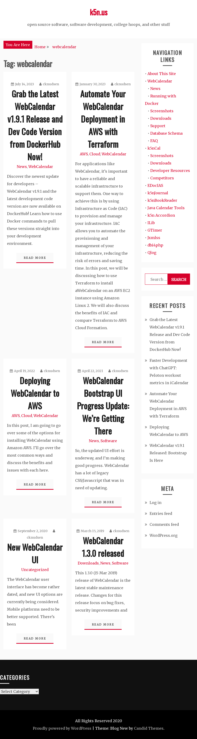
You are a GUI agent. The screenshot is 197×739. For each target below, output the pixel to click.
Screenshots (162, 111)
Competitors (162, 178)
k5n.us (98, 12)
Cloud (94, 154)
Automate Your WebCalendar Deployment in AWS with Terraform (103, 118)
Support (157, 125)
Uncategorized (35, 569)
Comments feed (164, 524)
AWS (84, 154)
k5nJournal (157, 193)
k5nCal (153, 148)
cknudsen (49, 84)
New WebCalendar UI (35, 553)
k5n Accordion (161, 215)
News (22, 166)
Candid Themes (149, 728)
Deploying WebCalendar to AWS (35, 393)
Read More (35, 258)
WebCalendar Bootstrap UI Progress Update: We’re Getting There (103, 405)
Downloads (88, 563)
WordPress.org (163, 535)
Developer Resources (170, 170)
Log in (155, 502)
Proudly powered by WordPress (62, 728)
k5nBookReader (162, 200)
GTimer (154, 230)
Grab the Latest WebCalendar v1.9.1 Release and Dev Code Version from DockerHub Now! (35, 125)
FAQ (154, 140)
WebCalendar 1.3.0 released (103, 546)
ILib (151, 222)
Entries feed (161, 513)
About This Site (161, 73)
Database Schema (166, 133)
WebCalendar (40, 166)
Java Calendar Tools (166, 207)
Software (108, 440)
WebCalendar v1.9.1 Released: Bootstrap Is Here (168, 453)
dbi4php (155, 245)
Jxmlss (153, 237)
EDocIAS (155, 185)
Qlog (151, 252)
